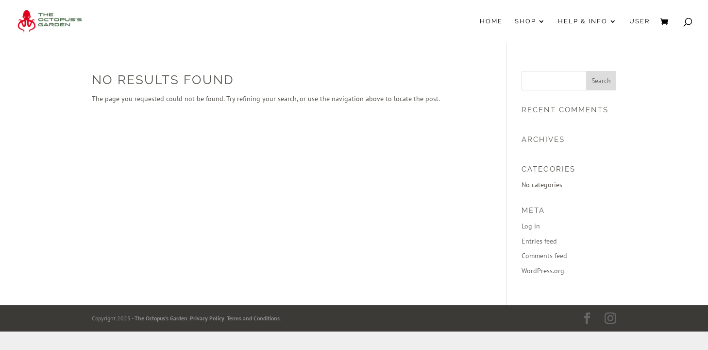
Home (491, 21)
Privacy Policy (207, 318)
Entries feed (539, 241)
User (639, 21)
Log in (531, 226)
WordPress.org (543, 270)
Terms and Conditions (253, 318)
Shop (525, 21)
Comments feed (544, 255)
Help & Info (582, 21)
